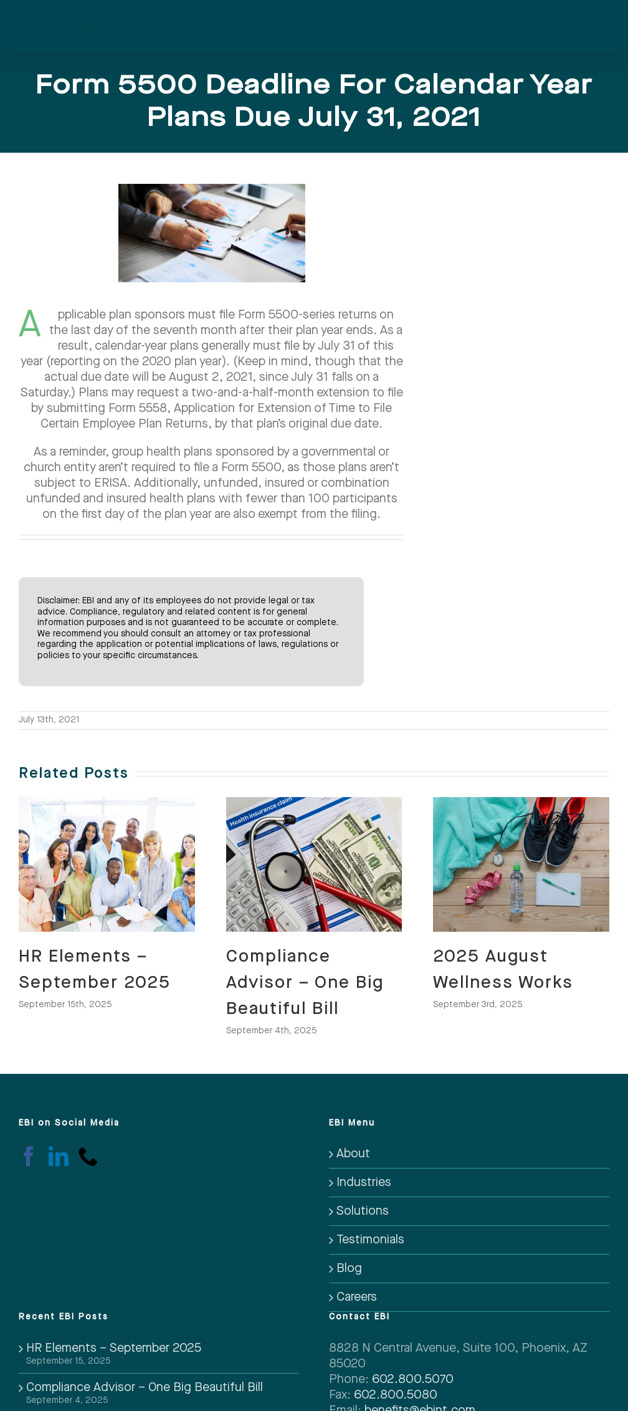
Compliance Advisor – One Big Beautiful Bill (305, 982)
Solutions (362, 1210)
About (353, 1153)
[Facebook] (29, 1156)
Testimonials (370, 1239)
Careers (356, 1296)
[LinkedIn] (59, 1156)
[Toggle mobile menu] (602, 22)
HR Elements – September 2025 (113, 1348)
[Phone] (88, 1156)
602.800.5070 (413, 1379)
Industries (363, 1182)
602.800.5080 (395, 1394)
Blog (349, 1268)
